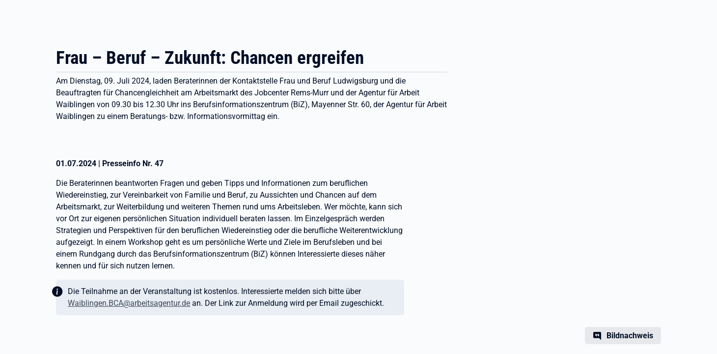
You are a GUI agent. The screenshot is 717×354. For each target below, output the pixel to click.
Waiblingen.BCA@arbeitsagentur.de (129, 303)
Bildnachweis (630, 335)
